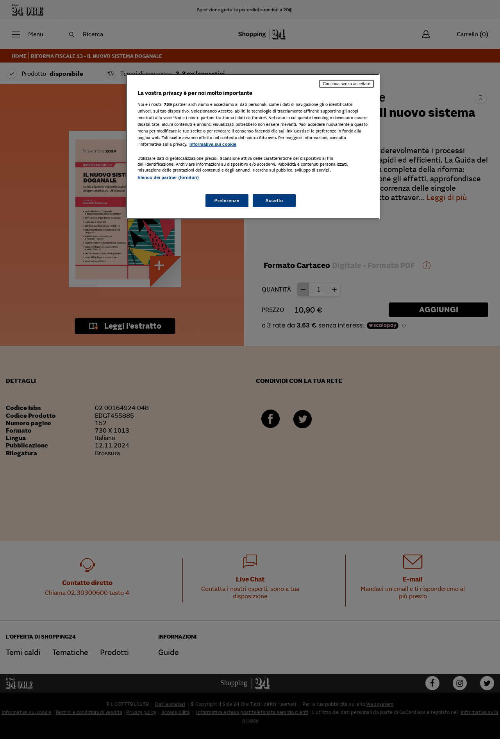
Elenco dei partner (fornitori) (168, 177)
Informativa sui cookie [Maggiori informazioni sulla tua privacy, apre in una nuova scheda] (212, 144)
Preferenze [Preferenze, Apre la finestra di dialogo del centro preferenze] (226, 200)
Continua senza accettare (346, 83)
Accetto (274, 200)
